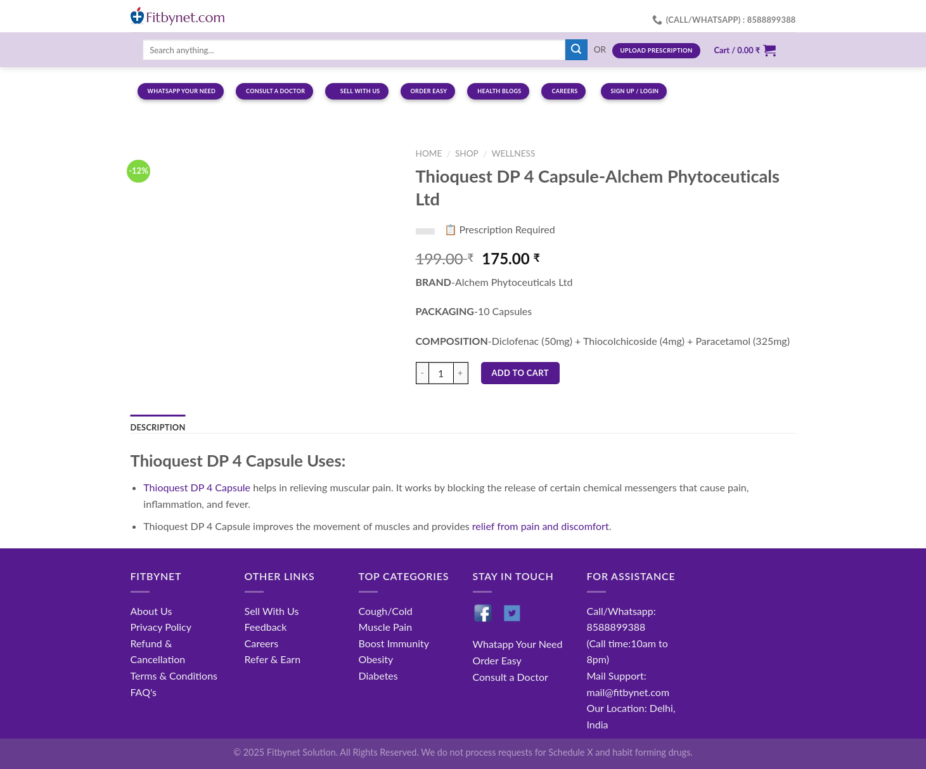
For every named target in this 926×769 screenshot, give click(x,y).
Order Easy (497, 660)
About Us (151, 611)
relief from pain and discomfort (540, 526)
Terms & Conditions (174, 675)
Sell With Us (272, 611)
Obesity (376, 659)
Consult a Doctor (510, 677)
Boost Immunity (394, 643)
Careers (262, 643)
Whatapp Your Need (518, 644)
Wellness (513, 153)
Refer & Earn (273, 659)
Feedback (266, 627)
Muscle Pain (386, 627)
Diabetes (378, 675)
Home (429, 153)
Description (158, 427)
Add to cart (520, 373)
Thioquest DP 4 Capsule (196, 487)
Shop (467, 153)
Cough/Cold (386, 611)
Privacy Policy (161, 627)
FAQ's (144, 692)
